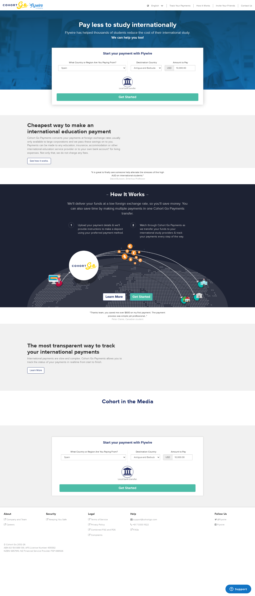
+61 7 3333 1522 (139, 524)
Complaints (95, 535)
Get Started (141, 297)
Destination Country (146, 62)
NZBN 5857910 (11, 551)
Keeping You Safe (56, 519)
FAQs (134, 529)
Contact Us (246, 5)
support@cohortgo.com (143, 519)
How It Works (203, 5)
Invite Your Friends (225, 5)
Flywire (219, 524)
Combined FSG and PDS (102, 529)
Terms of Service (98, 519)
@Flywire (220, 519)
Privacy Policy (96, 524)
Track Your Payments (180, 5)
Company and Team (15, 519)
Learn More (114, 297)
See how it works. (39, 160)
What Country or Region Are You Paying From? (92, 62)
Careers (9, 524)
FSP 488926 (57, 551)
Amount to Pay (180, 62)
